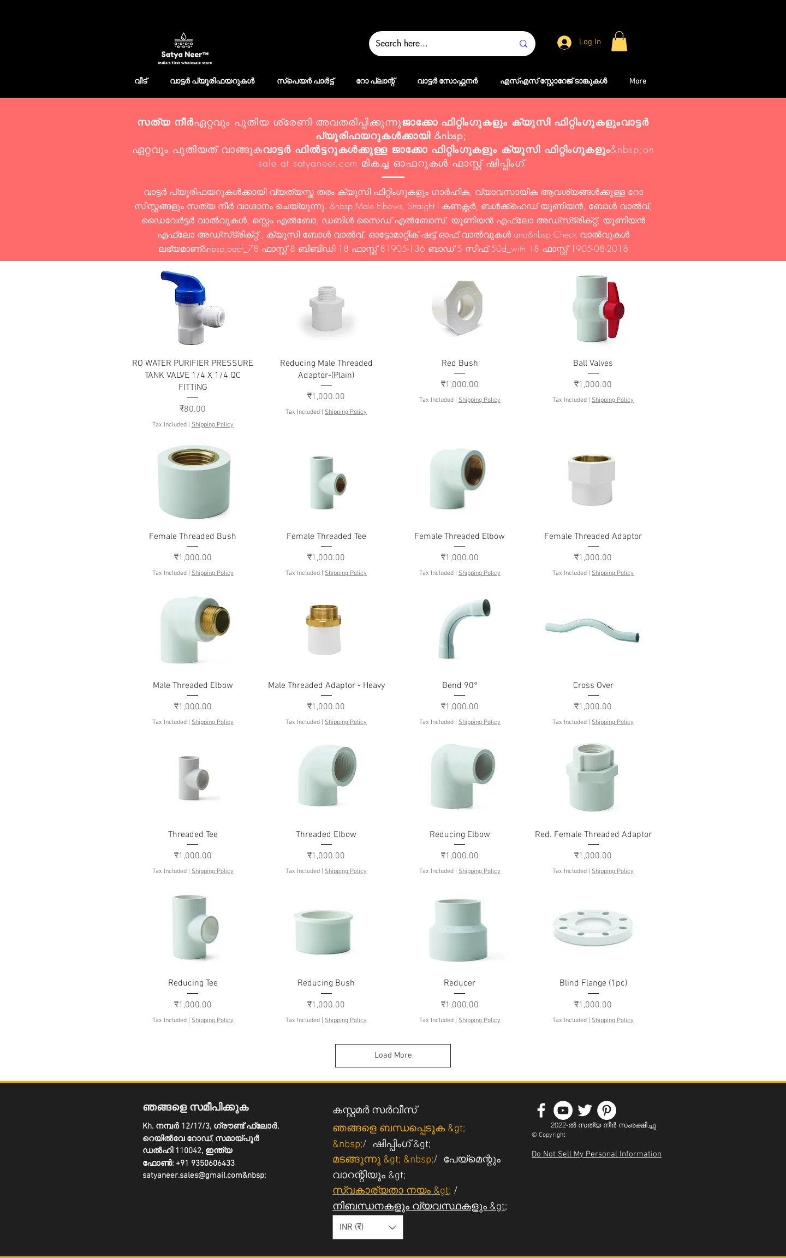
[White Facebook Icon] (541, 1110)
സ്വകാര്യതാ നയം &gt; (391, 1191)
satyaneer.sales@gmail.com (192, 1175)
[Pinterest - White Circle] (606, 1110)
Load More (393, 1055)
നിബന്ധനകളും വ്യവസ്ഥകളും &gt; (419, 1207)
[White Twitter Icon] (584, 1110)
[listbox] (367, 1227)
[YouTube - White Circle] (563, 1110)
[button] (619, 41)
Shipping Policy (213, 425)
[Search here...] (436, 43)
